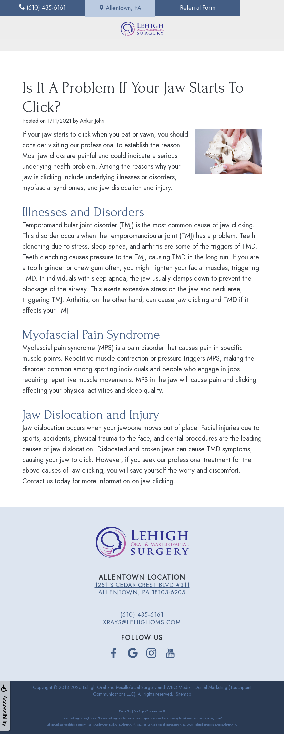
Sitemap (183, 694)
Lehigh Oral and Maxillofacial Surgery (119, 687)
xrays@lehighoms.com (142, 622)
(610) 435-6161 (142, 614)
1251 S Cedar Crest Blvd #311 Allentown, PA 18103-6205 (142, 589)
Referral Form (177, 8)
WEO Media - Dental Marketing (196, 687)
